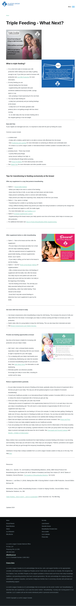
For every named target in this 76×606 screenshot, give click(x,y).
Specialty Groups (46, 526)
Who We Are (9, 534)
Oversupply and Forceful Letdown (58, 430)
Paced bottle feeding (20, 187)
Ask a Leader (45, 531)
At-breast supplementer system (23, 213)
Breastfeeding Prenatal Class (49, 528)
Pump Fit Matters (17, 161)
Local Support (45, 523)
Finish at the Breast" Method (28, 265)
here (10, 453)
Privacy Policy (10, 563)
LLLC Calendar (46, 534)
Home (7, 15)
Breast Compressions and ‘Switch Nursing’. (24, 326)
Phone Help (45, 537)
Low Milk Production (23, 77)
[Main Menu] (71, 6)
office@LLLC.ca (11, 554)
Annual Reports (10, 523)
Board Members (10, 526)
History (8, 528)
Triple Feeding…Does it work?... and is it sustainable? (22, 496)
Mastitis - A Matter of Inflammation (18, 433)
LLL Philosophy (10, 531)
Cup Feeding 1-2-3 (29, 211)
